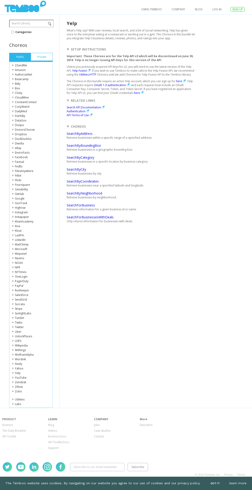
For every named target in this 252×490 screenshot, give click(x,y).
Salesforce (21, 295)
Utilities (20, 399)
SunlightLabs (23, 313)
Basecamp (22, 79)
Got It (215, 483)
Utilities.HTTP (87, 74)
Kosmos (7, 425)
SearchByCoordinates (83, 181)
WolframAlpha (24, 355)
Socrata (20, 304)
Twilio (18, 322)
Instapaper (22, 217)
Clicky (18, 93)
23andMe (21, 65)
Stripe (18, 309)
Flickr (18, 180)
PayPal (19, 286)
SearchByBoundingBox (84, 145)
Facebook (21, 157)
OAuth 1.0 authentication (110, 85)
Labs (18, 404)
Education (146, 425)
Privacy (228, 475)
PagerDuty (21, 281)
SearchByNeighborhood (84, 193)
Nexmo (19, 258)
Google (20, 198)
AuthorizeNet (23, 74)
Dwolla (19, 143)
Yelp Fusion (79, 71)
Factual (19, 162)
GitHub (19, 194)
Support (53, 448)
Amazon (20, 70)
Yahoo (19, 368)
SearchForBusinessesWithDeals (90, 217)
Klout (18, 231)
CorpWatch (22, 107)
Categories (23, 32)
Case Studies (102, 431)
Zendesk (20, 382)
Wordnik (20, 359)
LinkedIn (20, 240)
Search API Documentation (84, 107)
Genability (21, 189)
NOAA (19, 263)
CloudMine (22, 97)
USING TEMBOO (151, 9)
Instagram (21, 212)
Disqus (19, 125)
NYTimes (20, 272)
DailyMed (21, 111)
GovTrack (21, 203)
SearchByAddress (80, 133)
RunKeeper (22, 290)
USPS (18, 341)
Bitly (17, 84)
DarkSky (20, 116)
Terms (241, 475)
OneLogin (21, 277)
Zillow (19, 387)
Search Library (20, 23)
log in (217, 9)
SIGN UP (237, 9)
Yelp (18, 373)
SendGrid (21, 299)
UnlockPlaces (23, 336)
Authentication (76, 111)
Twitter (19, 327)
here (179, 81)
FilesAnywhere (24, 171)
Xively (18, 364)
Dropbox (21, 134)
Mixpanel (21, 254)
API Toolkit (9, 436)
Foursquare (22, 185)
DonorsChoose (25, 130)
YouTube (21, 378)
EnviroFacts (22, 153)
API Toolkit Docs (58, 442)
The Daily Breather (14, 431)
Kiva (17, 226)
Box (17, 88)
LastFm (19, 235)
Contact (99, 436)
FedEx (18, 166)
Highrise (20, 208)
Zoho (18, 391)
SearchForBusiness (81, 205)
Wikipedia (21, 345)
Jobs (97, 425)
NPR (17, 267)
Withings (20, 350)
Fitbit (18, 175)
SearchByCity (76, 169)
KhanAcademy (24, 221)
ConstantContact (26, 102)
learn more (238, 483)
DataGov (20, 120)
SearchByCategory (80, 157)
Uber (18, 332)
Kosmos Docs (57, 436)
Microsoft (21, 249)
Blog (199, 9)
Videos (52, 431)
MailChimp (22, 244)
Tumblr (19, 318)
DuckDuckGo (23, 139)
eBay (18, 148)
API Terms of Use (78, 115)
